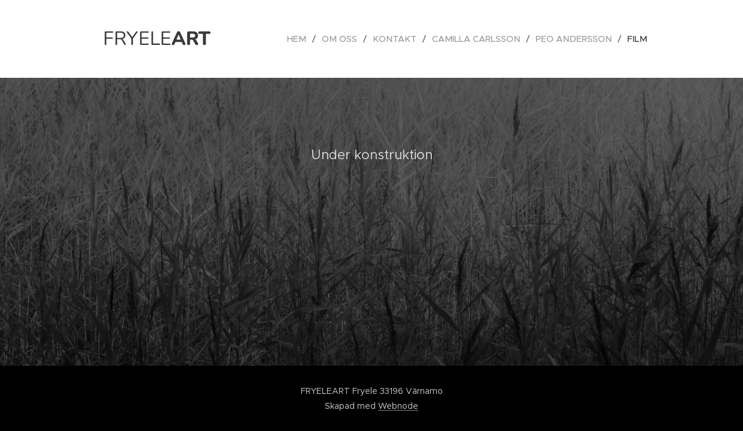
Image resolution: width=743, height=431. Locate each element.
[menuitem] (311, 39)
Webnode (398, 405)
